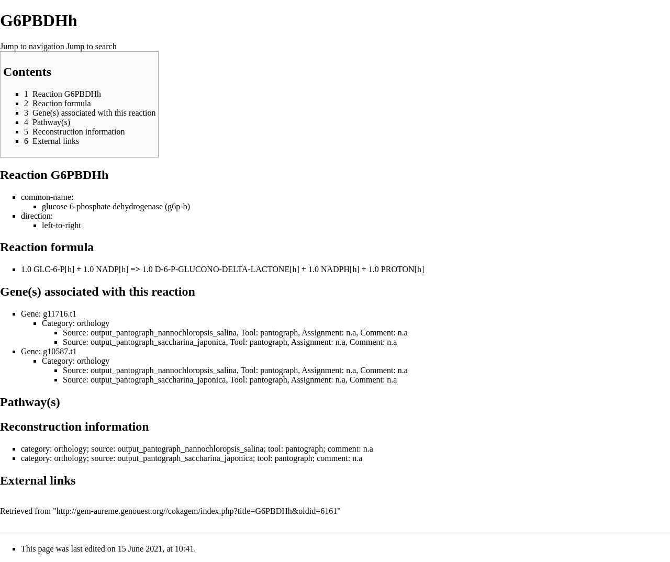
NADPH (335, 269)
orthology (93, 323)
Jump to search (91, 46)
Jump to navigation (32, 46)
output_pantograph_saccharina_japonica (158, 342)
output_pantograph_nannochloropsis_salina (164, 332)
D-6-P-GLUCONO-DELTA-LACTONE (222, 269)
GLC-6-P (49, 269)
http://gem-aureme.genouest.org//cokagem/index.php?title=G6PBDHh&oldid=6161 (197, 511)
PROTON (398, 269)
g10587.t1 (59, 351)
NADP (107, 269)
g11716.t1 (59, 313)
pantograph (279, 332)
